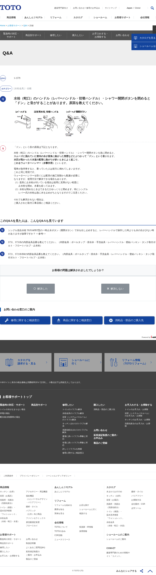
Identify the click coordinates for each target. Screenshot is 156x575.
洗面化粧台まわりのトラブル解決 (75, 431)
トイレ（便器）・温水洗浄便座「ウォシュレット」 (9, 511)
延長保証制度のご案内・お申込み (106, 437)
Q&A (25, 25)
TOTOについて (61, 527)
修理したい (68, 405)
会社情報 (144, 17)
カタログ (78, 17)
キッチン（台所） (8, 492)
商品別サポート (39, 405)
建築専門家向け (61, 8)
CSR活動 (58, 535)
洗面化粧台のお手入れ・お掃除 (137, 425)
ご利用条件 (8, 476)
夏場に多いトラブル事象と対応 (75, 437)
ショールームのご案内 (117, 535)
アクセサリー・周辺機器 (36, 492)
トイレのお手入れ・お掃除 (136, 410)
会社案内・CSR (138, 504)
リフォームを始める (63, 505)
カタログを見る (143, 61)
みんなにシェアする (126, 571)
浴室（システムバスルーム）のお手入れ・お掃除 (137, 414)
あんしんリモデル (33, 17)
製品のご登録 (100, 443)
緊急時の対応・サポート (12, 405)
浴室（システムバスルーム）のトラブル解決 (75, 418)
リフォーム (55, 17)
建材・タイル (32, 507)
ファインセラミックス (36, 518)
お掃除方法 (136, 500)
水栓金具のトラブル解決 (73, 413)
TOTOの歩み (60, 531)
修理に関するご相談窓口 (25, 320)
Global (137, 8)
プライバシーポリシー (29, 476)
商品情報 (11, 17)
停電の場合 (5, 413)
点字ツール (136, 508)
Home (2, 25)
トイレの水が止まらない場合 (12, 410)
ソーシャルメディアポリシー (58, 476)
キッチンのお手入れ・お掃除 (137, 420)
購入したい (99, 405)
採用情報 (83, 531)
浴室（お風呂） (7, 496)
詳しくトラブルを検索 (72, 449)
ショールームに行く (88, 510)
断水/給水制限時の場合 (10, 417)
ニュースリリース (62, 540)
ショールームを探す (145, 69)
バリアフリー (137, 496)
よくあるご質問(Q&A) (35, 548)
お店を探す (84, 505)
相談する (83, 514)
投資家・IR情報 (86, 527)
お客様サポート (122, 17)
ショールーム (100, 17)
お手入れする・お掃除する (138, 405)
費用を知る (59, 510)
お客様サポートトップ (17, 397)
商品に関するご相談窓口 (77, 320)
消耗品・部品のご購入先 (129, 320)
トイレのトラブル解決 (72, 410)
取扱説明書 (31, 543)
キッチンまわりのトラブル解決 (75, 425)
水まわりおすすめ (114, 492)
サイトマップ (111, 8)
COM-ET (110, 548)
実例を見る (59, 514)
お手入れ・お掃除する (10, 556)
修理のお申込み (93, 8)
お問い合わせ (79, 8)
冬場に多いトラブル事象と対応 (75, 444)
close (152, 53)
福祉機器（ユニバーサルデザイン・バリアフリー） (36, 499)
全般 (29, 88)
